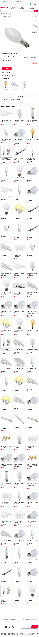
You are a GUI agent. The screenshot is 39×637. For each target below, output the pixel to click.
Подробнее (17, 635)
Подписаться (35, 626)
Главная (2, 19)
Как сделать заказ (9, 617)
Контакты (17, 4)
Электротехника (8, 13)
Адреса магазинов (29, 614)
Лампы (11, 19)
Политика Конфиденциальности (29, 619)
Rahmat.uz (9, 630)
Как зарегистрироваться (10, 614)
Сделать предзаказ (6, 68)
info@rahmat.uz (20, 1)
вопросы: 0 (16, 56)
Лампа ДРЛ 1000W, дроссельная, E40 (19, 19)
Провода (4, 13)
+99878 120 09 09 (5, 1)
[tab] (6, 94)
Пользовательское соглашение (9, 619)
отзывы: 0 (11, 56)
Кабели (2, 13)
